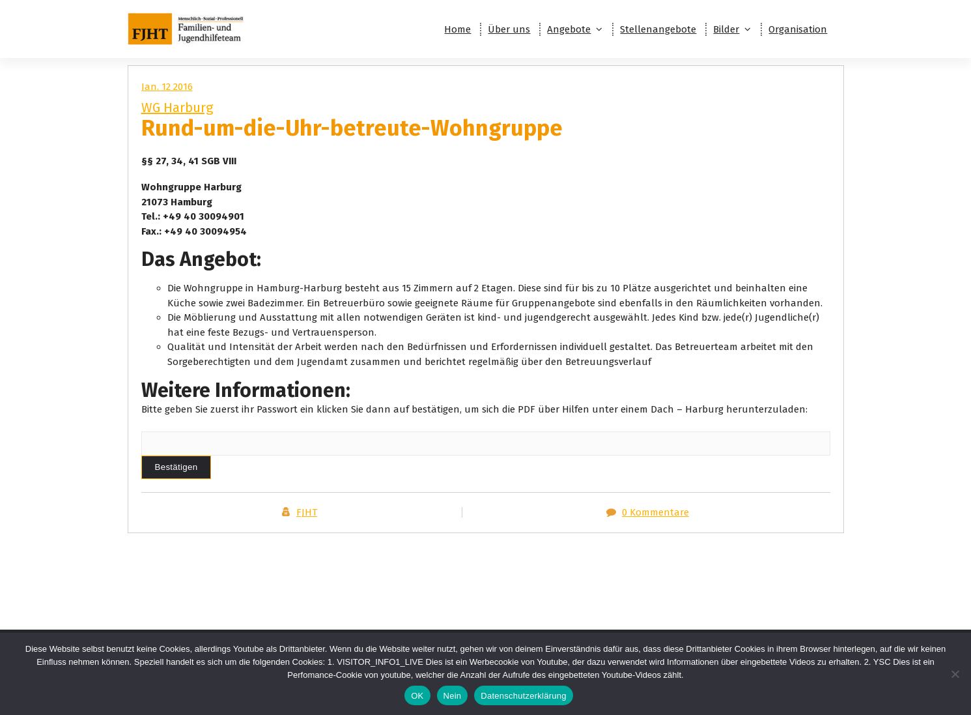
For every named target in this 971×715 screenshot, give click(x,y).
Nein (452, 696)
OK (417, 696)
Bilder (726, 29)
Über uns (509, 29)
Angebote (569, 29)
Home (457, 29)
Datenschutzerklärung (523, 696)
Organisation (797, 29)
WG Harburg (177, 107)
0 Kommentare (655, 512)
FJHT (306, 512)
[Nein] (954, 673)
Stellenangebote (658, 29)
